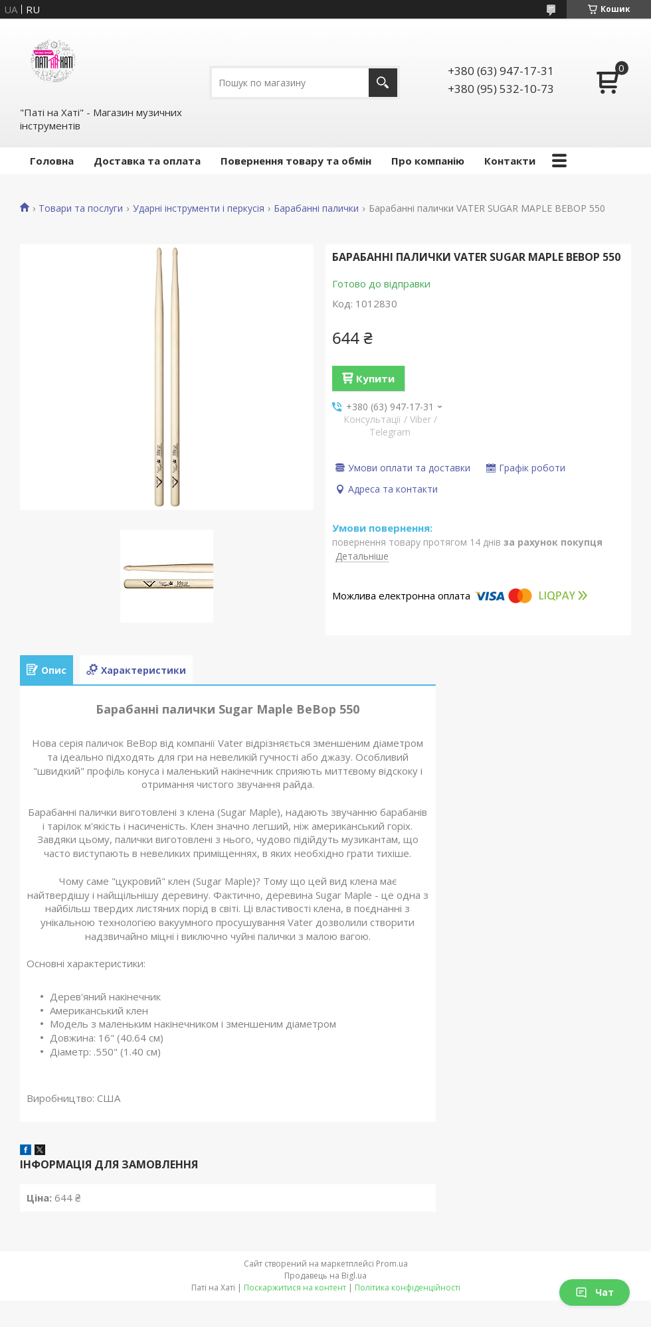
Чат (594, 1292)
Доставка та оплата (147, 160)
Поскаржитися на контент (295, 1287)
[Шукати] (383, 82)
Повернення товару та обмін (296, 160)
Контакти (509, 160)
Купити (375, 378)
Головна (52, 160)
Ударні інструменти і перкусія (198, 208)
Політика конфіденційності (407, 1287)
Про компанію (427, 160)
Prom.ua (392, 1263)
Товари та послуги (81, 208)
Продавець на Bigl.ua (325, 1275)
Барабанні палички (316, 208)
